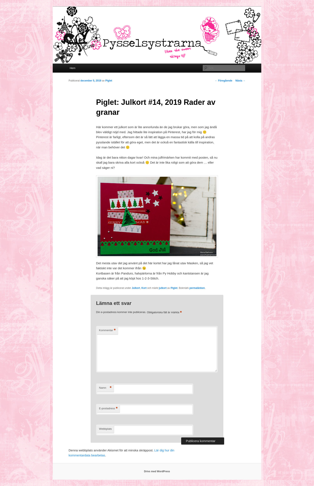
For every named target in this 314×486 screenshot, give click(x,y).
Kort (144, 288)
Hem (72, 68)
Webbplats (105, 428)
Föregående (223, 80)
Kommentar (107, 330)
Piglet (108, 80)
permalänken (197, 288)
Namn (105, 388)
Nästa (240, 80)
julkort (163, 288)
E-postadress (108, 409)
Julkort (136, 288)
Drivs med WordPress (157, 471)
